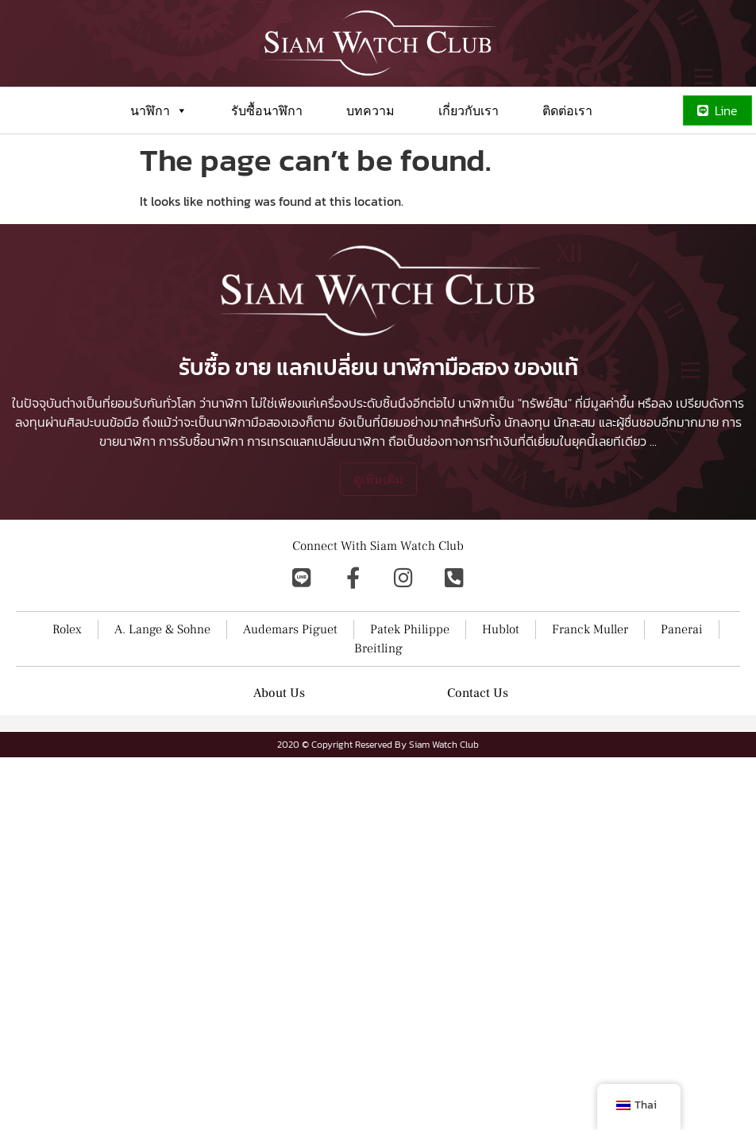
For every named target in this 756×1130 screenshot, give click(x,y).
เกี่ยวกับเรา (468, 110)
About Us (279, 693)
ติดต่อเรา (567, 110)
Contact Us (477, 693)
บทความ (370, 110)
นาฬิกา (158, 110)
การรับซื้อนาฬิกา (201, 441)
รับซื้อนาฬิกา (267, 110)
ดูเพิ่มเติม (378, 479)
